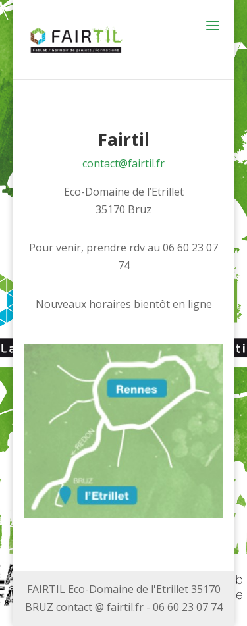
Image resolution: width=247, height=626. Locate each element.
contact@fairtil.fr (123, 163)
